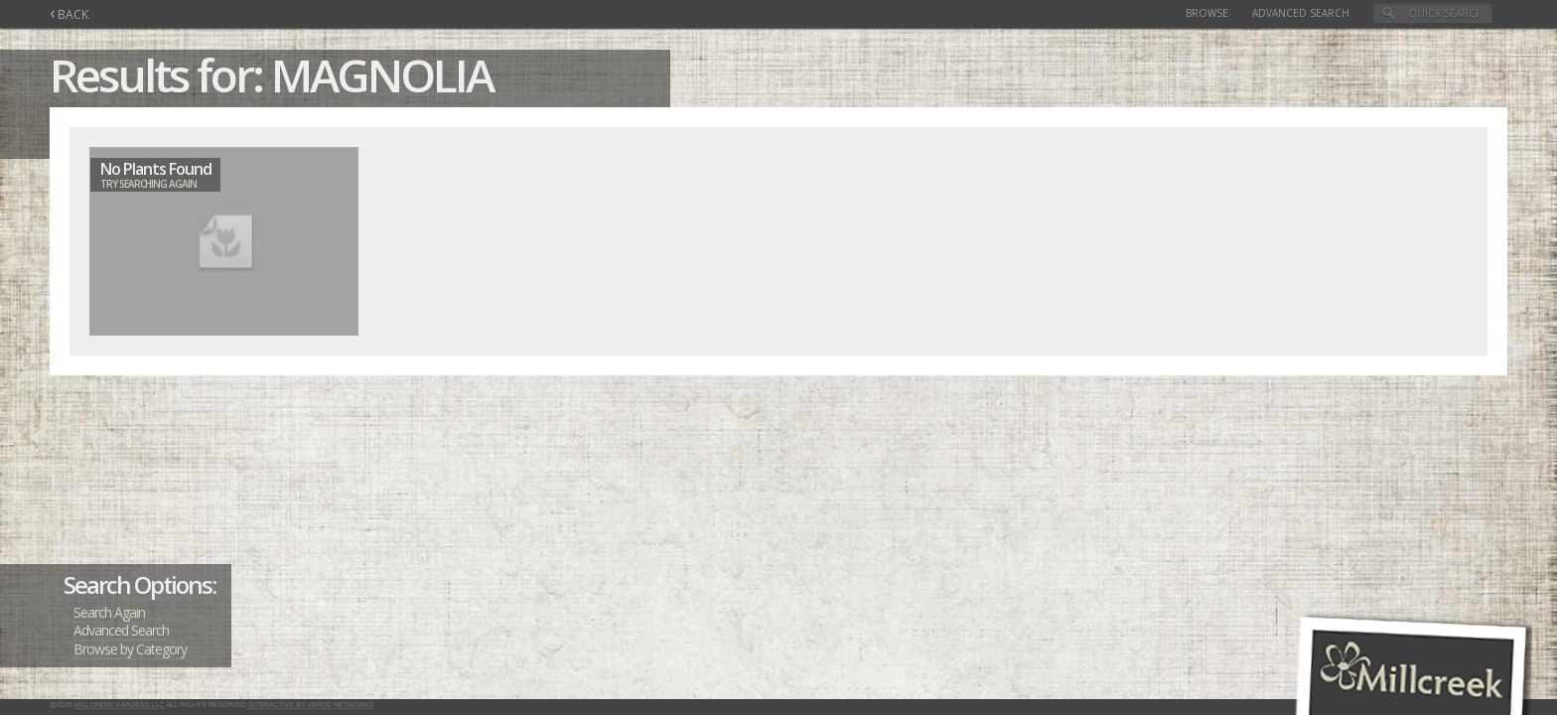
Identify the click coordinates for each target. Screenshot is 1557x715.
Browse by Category (130, 649)
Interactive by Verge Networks (310, 704)
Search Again (109, 612)
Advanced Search (1300, 13)
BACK (69, 14)
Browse (1207, 13)
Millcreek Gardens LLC (119, 704)
